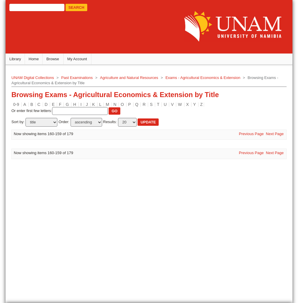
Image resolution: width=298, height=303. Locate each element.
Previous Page (246, 135)
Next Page (269, 135)
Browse (58, 60)
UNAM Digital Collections (38, 79)
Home (39, 60)
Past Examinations (82, 79)
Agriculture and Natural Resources (134, 79)
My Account (82, 60)
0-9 (22, 106)
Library (21, 60)
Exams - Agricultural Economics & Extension (208, 79)
